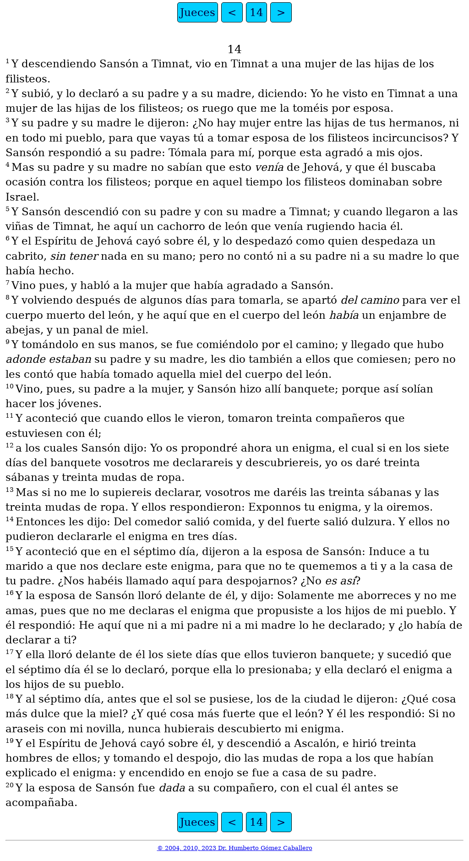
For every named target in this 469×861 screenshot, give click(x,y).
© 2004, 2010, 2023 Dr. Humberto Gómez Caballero (234, 848)
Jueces (197, 12)
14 (256, 12)
